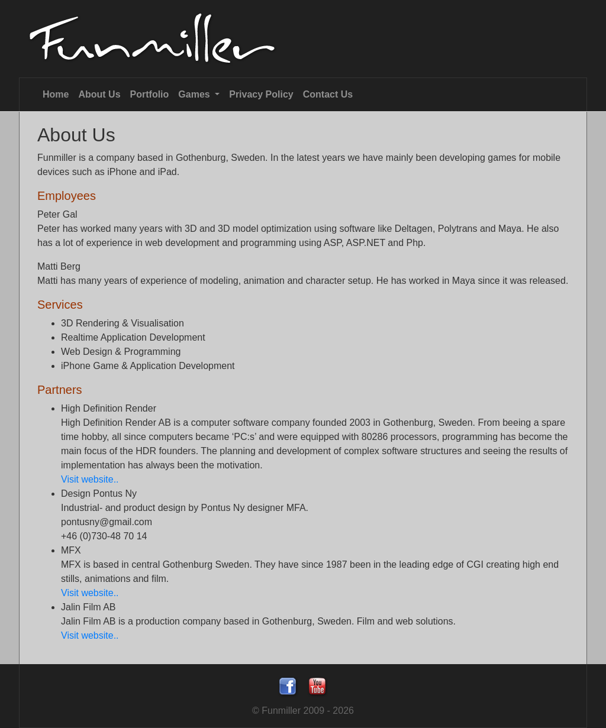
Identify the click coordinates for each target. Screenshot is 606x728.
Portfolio (149, 94)
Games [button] (195, 94)
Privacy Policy (261, 94)
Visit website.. (90, 479)
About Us (99, 94)
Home (56, 94)
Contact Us (328, 94)
